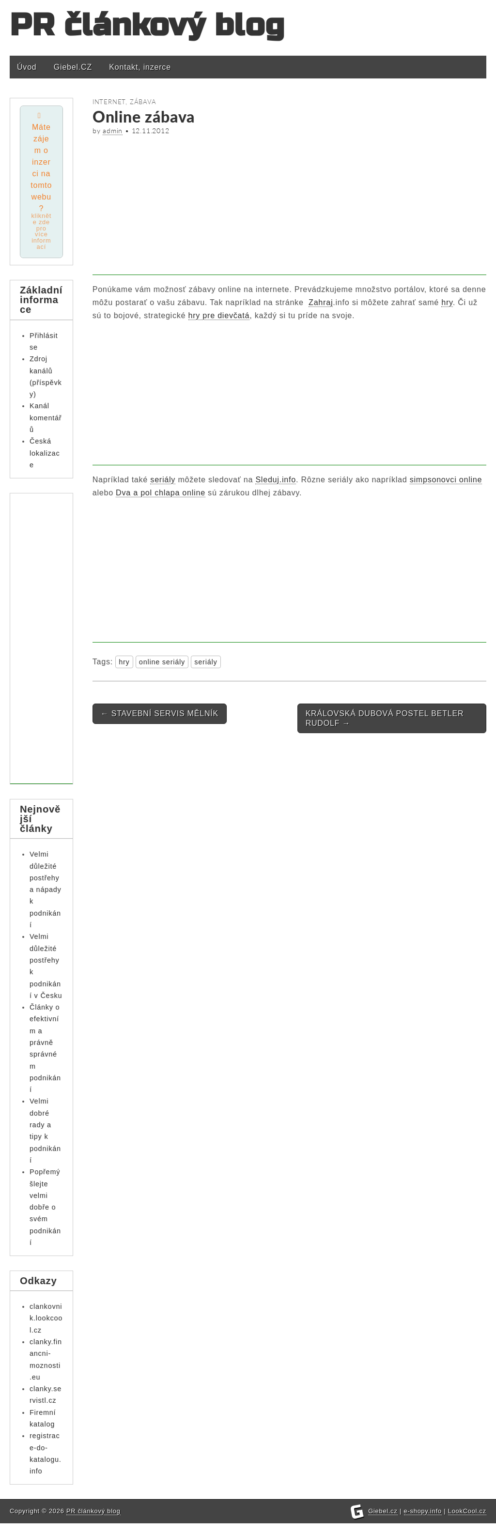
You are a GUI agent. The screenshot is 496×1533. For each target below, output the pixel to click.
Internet (109, 102)
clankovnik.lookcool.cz (46, 1318)
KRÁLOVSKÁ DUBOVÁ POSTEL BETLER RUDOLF (385, 718)
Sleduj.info (275, 479)
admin (113, 131)
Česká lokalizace (45, 453)
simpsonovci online (446, 479)
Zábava (143, 102)
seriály (162, 479)
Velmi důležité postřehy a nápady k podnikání (46, 890)
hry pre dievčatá (219, 315)
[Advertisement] (289, 207)
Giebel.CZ (73, 67)
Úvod (27, 67)
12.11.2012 (151, 131)
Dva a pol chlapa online (160, 493)
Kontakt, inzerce (140, 67)
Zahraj (321, 302)
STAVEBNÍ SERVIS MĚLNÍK (159, 713)
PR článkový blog (147, 25)
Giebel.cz (383, 1520)
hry (446, 302)
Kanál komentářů (46, 418)
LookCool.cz (467, 1520)
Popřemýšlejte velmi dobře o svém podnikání (45, 1207)
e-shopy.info (423, 1520)
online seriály (162, 662)
